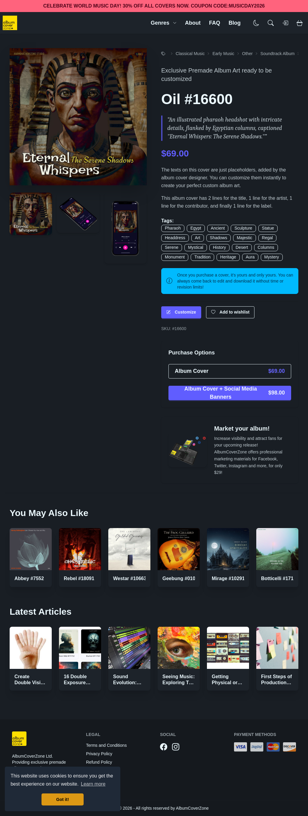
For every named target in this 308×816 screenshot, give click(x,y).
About (193, 23)
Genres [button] (164, 23)
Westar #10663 (129, 578)
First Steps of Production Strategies (276, 682)
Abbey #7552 (29, 578)
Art (197, 237)
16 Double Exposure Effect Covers (79, 682)
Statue (268, 228)
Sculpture (243, 228)
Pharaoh (173, 228)
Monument (175, 257)
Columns (266, 247)
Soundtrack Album (277, 53)
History (219, 247)
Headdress (175, 237)
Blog (235, 23)
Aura (250, 257)
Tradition (202, 257)
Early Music (223, 53)
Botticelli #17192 (280, 578)
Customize (181, 312)
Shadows (218, 237)
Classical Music (190, 53)
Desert (242, 247)
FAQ (214, 23)
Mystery (271, 257)
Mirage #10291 (228, 578)
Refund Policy (99, 762)
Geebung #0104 (180, 578)
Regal (267, 237)
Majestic (244, 237)
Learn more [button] (93, 784)
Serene (171, 247)
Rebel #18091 (79, 578)
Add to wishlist (230, 312)
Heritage (228, 257)
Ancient (218, 228)
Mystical (195, 247)
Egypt (195, 228)
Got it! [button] (62, 799)
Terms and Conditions (106, 745)
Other (247, 53)
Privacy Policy (99, 753)
